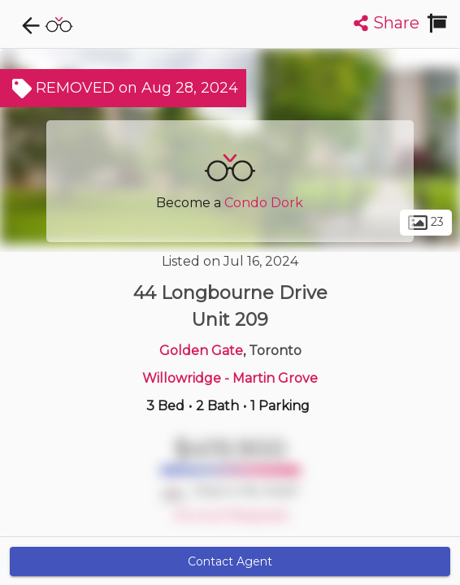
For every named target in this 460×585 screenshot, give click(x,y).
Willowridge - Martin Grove (230, 378)
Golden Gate (201, 350)
